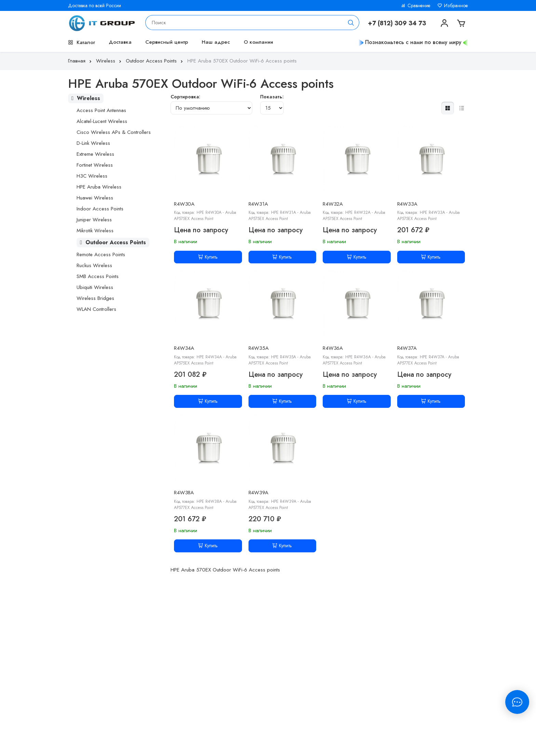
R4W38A (184, 492)
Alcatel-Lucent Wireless (102, 121)
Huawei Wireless (95, 198)
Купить (208, 256)
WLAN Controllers (96, 309)
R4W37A (407, 348)
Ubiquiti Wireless (95, 287)
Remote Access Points (101, 254)
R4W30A (184, 204)
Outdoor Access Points (155, 61)
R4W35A (259, 348)
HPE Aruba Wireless (99, 187)
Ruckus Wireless (94, 265)
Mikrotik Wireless (95, 230)
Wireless (109, 61)
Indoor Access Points (100, 208)
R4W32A (333, 204)
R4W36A (333, 348)
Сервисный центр (166, 42)
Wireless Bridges (95, 298)
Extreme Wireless (95, 154)
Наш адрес (216, 42)
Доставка (120, 42)
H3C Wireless (92, 176)
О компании (258, 42)
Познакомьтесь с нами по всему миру (413, 42)
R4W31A (258, 204)
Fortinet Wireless (95, 165)
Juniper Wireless (94, 219)
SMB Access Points (98, 276)
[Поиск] (351, 22)
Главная (80, 61)
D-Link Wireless (93, 143)
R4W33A (407, 204)
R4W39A (258, 492)
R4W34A (184, 348)
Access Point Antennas (101, 110)
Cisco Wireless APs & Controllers (114, 132)
